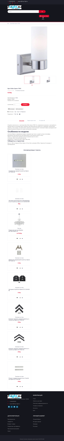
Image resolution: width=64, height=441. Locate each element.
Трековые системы (19, 169)
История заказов (37, 421)
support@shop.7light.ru (22, 1)
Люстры (19, 228)
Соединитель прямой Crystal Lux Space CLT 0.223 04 (19, 171)
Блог (34, 410)
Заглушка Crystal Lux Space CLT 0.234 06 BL (19, 290)
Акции (9, 431)
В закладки (11, 109)
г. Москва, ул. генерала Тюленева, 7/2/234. (18, 399)
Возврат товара (11, 424)
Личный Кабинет (37, 419)
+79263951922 (11, 1)
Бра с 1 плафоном (21, 111)
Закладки (35, 424)
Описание (21, 120)
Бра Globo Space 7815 (15, 23)
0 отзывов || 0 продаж (19, 90)
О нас (34, 398)
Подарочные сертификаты (14, 426)
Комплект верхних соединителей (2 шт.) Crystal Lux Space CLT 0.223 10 (19, 349)
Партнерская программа (13, 428)
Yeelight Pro (10, 421)
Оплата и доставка (37, 401)
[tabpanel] (32, 80)
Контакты (35, 408)
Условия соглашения (37, 405)
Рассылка (35, 426)
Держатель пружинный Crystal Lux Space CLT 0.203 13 (19, 260)
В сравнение (19, 109)
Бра (15, 111)
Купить (24, 104)
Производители (11, 419)
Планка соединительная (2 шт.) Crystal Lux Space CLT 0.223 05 (19, 379)
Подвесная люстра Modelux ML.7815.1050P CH (16, 230)
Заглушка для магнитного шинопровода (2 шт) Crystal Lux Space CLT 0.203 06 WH (19, 201)
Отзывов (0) (42, 120)
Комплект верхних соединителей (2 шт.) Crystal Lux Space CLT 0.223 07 (19, 319)
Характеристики (31, 120)
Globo (16, 97)
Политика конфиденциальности (40, 403)
